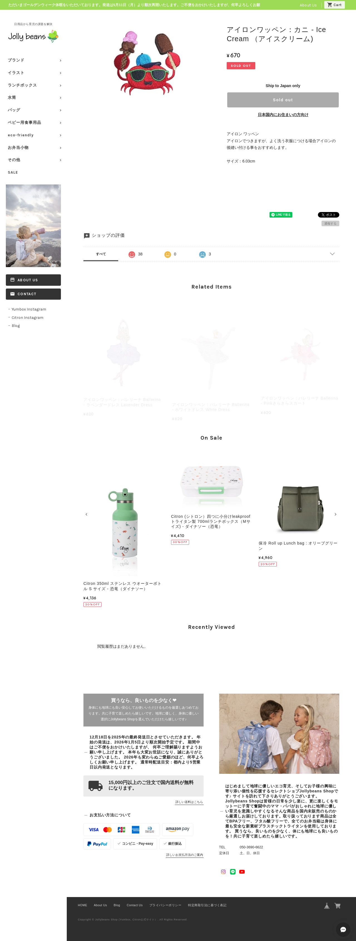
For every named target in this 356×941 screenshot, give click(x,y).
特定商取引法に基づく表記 (207, 905)
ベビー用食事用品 (24, 122)
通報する (330, 223)
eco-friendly (21, 135)
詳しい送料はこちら (189, 802)
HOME (82, 905)
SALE (13, 172)
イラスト (16, 72)
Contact (27, 294)
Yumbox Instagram (29, 309)
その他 (14, 159)
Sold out (283, 100)
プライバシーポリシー (165, 905)
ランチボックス (22, 85)
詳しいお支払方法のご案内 (184, 854)
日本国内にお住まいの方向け (283, 114)
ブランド (16, 60)
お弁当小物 (18, 147)
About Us (308, 5)
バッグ (14, 110)
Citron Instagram (27, 317)
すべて (101, 254)
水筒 (12, 97)
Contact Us (135, 905)
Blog (16, 325)
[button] (87, 514)
